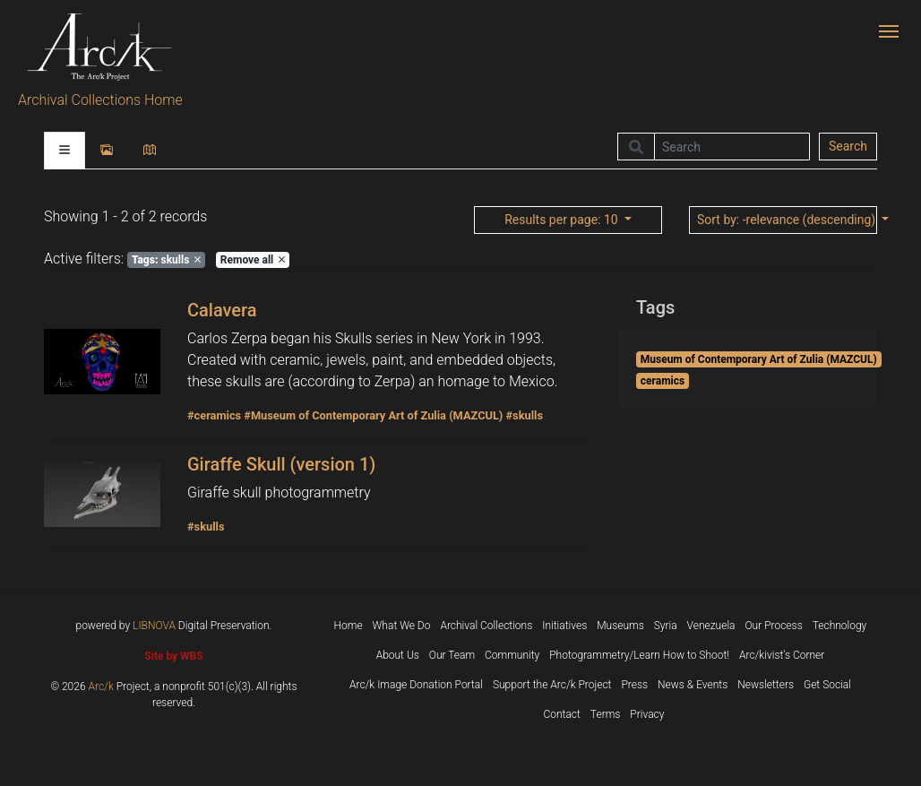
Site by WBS (173, 656)
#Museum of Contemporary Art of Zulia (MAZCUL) (373, 415)
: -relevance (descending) (787, 219)
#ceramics (214, 415)
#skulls (524, 415)
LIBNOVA (154, 625)
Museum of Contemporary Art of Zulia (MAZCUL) (759, 359)
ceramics (662, 381)
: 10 (562, 219)
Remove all (252, 260)
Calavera (222, 310)
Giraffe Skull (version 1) (281, 464)
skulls (166, 260)
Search (848, 146)
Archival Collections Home (100, 99)
